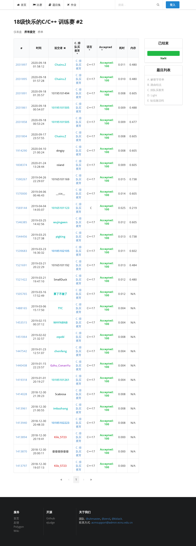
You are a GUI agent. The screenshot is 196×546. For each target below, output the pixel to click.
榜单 (40, 32)
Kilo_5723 (60, 437)
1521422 (21, 279)
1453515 (21, 322)
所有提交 (29, 32)
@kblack (117, 518)
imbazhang (60, 408)
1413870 (21, 451)
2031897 (21, 64)
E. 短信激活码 (155, 100)
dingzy (60, 150)
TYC (60, 308)
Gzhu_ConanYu (60, 365)
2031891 (21, 93)
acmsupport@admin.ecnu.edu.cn (112, 522)
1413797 (21, 465)
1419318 (21, 380)
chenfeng (60, 351)
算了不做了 (60, 294)
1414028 (21, 394)
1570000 (21, 193)
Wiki (16, 530)
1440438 (21, 365)
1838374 (21, 165)
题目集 (54, 5)
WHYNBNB (60, 322)
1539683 (21, 251)
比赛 (37, 5)
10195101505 (60, 107)
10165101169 (60, 179)
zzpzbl (60, 337)
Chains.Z (60, 64)
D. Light (152, 95)
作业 (71, 5)
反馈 (16, 522)
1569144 (21, 208)
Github (50, 518)
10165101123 (60, 208)
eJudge (50, 522)
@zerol (106, 518)
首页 (22, 5)
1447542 (21, 351)
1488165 (21, 308)
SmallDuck (60, 279)
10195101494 (60, 93)
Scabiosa (60, 394)
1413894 (21, 437)
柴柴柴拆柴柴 (60, 451)
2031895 (21, 79)
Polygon (19, 526)
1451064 (21, 337)
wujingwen (60, 222)
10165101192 (60, 265)
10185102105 (60, 251)
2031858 (21, 122)
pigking (60, 236)
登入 (172, 5)
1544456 (21, 236)
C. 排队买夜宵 (79, 64)
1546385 (21, 222)
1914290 (21, 150)
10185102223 (60, 423)
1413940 (21, 423)
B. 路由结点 (154, 84)
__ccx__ (60, 193)
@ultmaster (93, 518)
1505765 (21, 294)
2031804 (21, 136)
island (60, 165)
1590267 (21, 179)
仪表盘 (18, 32)
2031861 (21, 107)
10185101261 (60, 380)
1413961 (21, 408)
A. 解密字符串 (155, 79)
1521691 (21, 265)
